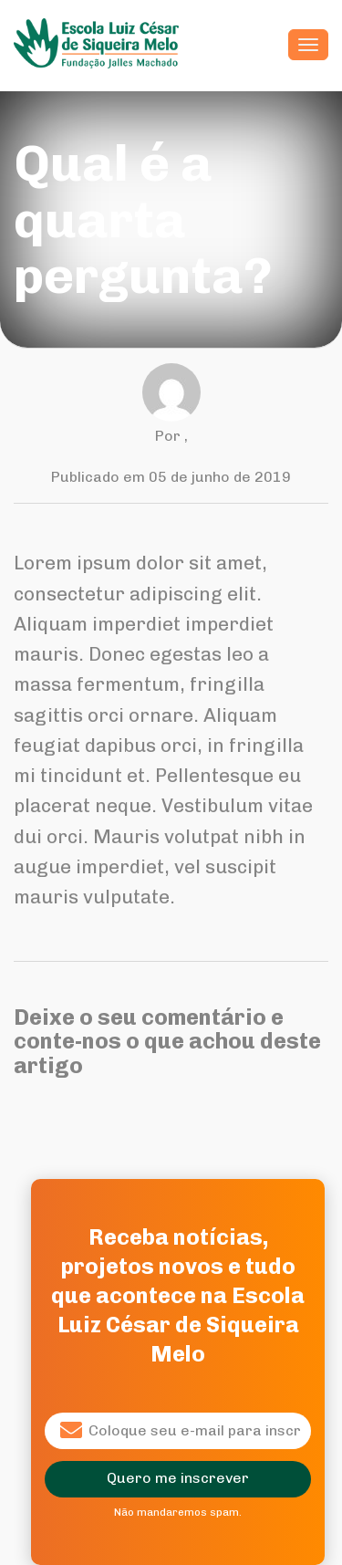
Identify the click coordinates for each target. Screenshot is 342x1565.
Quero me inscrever (178, 1478)
